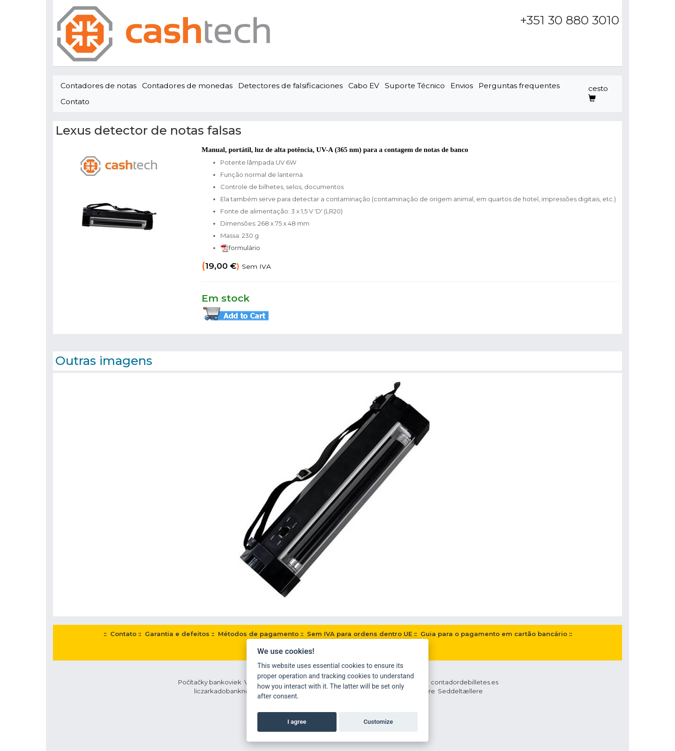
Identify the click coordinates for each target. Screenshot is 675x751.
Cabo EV (363, 85)
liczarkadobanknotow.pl (231, 691)
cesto (598, 93)
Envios (461, 85)
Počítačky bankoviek (209, 682)
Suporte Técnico (415, 85)
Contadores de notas (98, 85)
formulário (240, 247)
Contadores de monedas (187, 85)
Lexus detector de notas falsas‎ (148, 130)
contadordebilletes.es (464, 682)
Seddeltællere (460, 691)
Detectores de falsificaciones (290, 85)
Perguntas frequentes (519, 85)
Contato (75, 101)
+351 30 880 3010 (569, 20)
